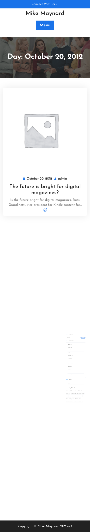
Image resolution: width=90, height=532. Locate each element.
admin (62, 178)
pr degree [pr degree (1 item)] (72, 386)
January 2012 (68, 372)
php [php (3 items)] (66, 386)
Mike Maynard (45, 13)
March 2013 (68, 361)
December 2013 (68, 359)
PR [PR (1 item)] (68, 386)
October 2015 (68, 354)
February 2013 (68, 363)
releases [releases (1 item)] (75, 386)
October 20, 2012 (39, 178)
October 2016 (68, 352)
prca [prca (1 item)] (70, 386)
